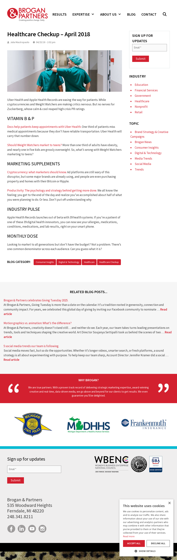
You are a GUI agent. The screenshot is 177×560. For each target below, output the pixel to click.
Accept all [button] (134, 543)
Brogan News (143, 142)
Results (59, 14)
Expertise (84, 14)
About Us (112, 14)
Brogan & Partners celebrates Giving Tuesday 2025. (36, 300)
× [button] (169, 503)
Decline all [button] (158, 543)
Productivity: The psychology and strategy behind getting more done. (52, 190)
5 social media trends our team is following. (31, 346)
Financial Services (146, 90)
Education (141, 85)
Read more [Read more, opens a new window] (129, 536)
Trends (139, 169)
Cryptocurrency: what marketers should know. (37, 172)
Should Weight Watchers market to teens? (34, 145)
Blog (131, 14)
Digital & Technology (69, 262)
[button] (164, 14)
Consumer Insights (45, 262)
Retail (138, 112)
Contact (148, 14)
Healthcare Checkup (109, 262)
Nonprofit (141, 107)
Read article (11, 360)
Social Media (143, 164)
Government (143, 96)
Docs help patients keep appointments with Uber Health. (44, 127)
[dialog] (146, 527)
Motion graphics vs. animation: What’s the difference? (38, 323)
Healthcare (89, 262)
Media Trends (143, 158)
